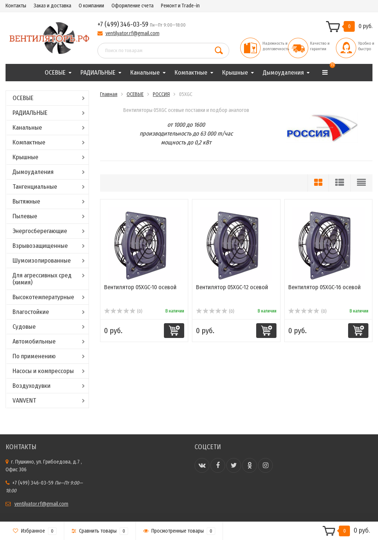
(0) (123, 311)
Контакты (16, 6)
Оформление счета (132, 6)
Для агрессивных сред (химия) (42, 278)
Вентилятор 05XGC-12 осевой (232, 287)
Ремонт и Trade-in (180, 6)
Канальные (145, 72)
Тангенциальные (35, 187)
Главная (108, 94)
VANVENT (24, 400)
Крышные (235, 72)
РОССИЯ (161, 94)
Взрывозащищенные (40, 246)
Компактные (191, 72)
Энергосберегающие (40, 231)
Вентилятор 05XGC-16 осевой (324, 287)
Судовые (24, 327)
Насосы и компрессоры (43, 371)
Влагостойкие (31, 312)
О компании (91, 6)
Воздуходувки (32, 386)
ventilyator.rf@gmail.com (132, 33)
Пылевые (25, 216)
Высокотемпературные (43, 297)
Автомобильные (34, 341)
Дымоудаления (283, 72)
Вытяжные (26, 201)
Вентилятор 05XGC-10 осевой (140, 287)
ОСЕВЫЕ (55, 72)
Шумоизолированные (42, 260)
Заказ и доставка (52, 6)
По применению (34, 356)
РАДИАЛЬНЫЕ (98, 72)
